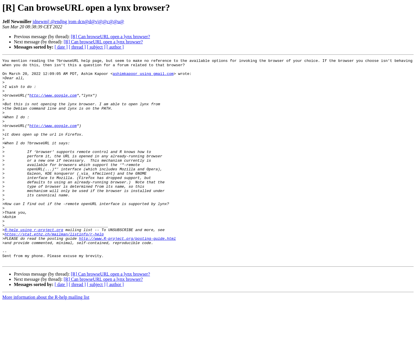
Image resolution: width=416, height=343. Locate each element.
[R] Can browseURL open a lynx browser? (110, 36)
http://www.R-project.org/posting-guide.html (127, 274)
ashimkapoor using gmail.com (143, 77)
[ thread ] (77, 47)
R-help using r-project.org (34, 264)
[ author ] (115, 47)
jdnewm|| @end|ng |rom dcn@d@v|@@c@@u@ (78, 21)
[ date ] (61, 47)
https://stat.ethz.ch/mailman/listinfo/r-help (54, 269)
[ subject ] (96, 47)
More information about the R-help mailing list (45, 337)
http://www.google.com (53, 103)
